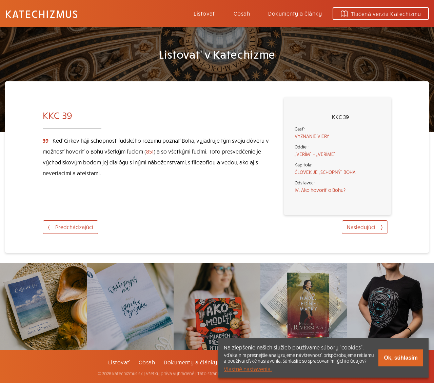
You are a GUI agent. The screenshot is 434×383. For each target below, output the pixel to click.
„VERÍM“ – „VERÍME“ (315, 154)
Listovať (204, 13)
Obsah (242, 13)
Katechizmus (41, 13)
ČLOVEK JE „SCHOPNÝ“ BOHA (325, 172)
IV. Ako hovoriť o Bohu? (320, 190)
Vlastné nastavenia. (248, 368)
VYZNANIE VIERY (312, 136)
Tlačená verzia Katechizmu (381, 13)
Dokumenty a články (295, 13)
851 (150, 151)
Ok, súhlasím (401, 358)
